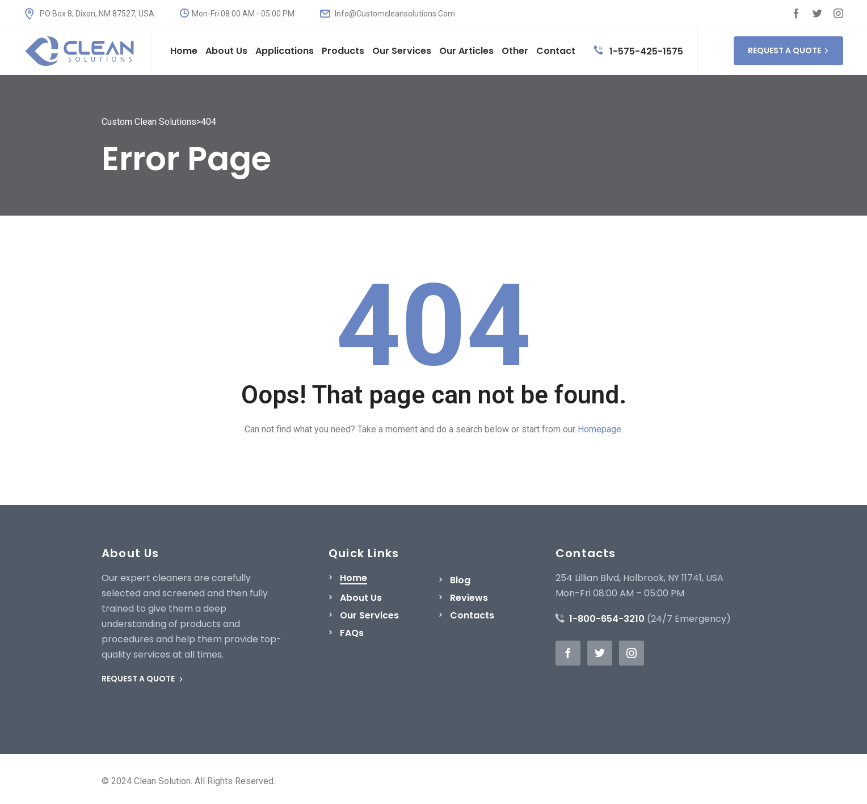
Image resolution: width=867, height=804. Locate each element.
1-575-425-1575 (638, 51)
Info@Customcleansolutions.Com (387, 13)
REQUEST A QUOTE (788, 50)
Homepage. (600, 429)
